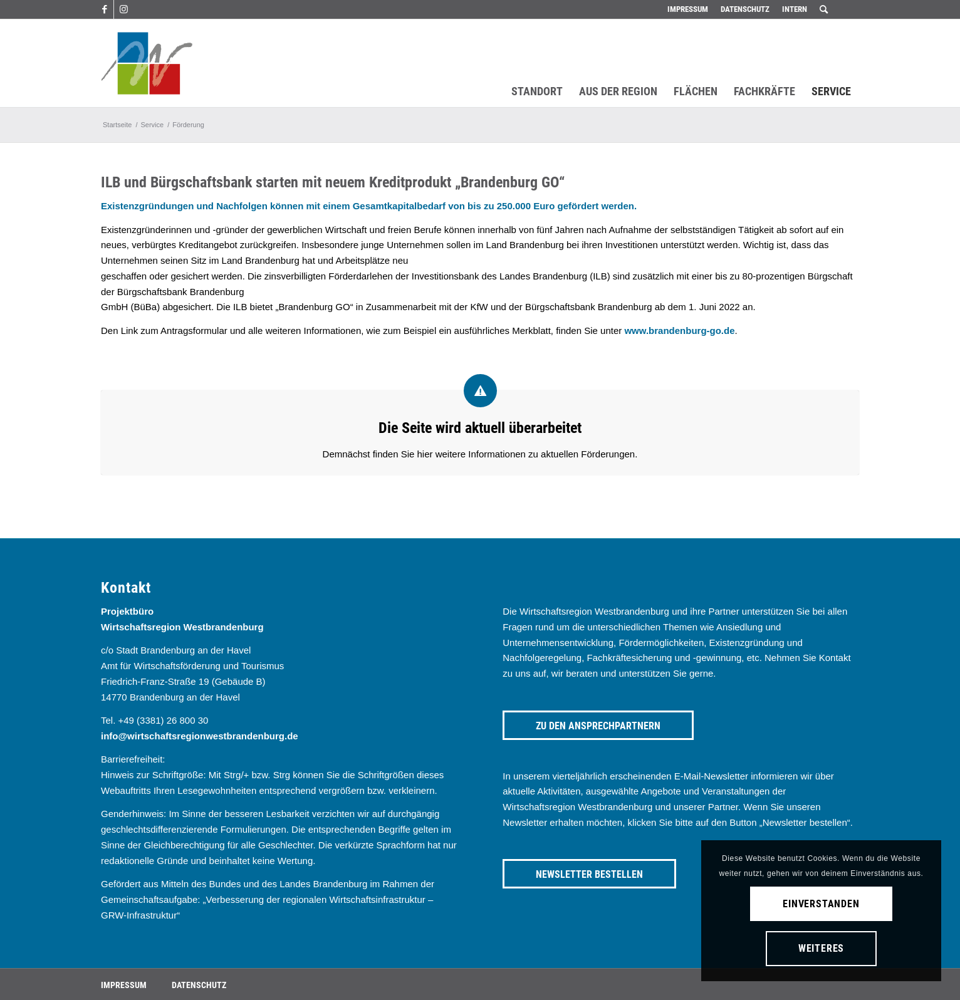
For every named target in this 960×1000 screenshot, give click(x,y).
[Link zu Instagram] (123, 9)
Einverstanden (821, 904)
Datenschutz (745, 9)
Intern (794, 9)
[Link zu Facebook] (104, 9)
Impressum (687, 9)
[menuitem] (687, 9)
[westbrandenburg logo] (146, 63)
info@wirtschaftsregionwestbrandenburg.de (199, 736)
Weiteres (821, 948)
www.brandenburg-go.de (679, 330)
